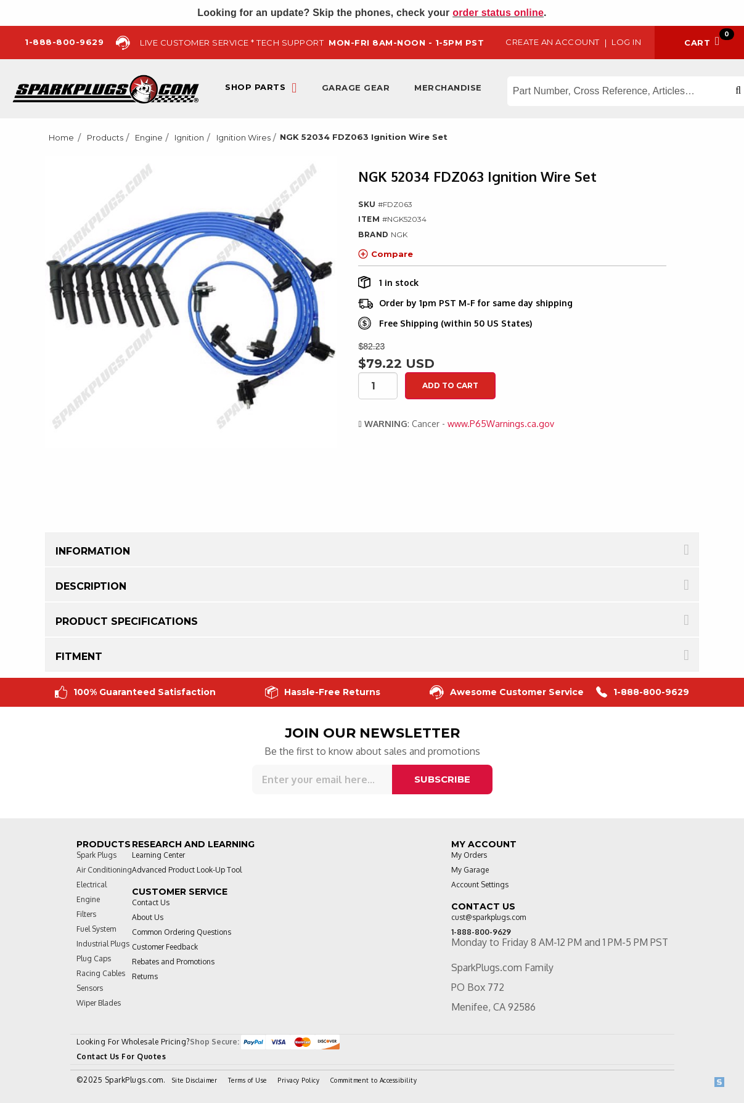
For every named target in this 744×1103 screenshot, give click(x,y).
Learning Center (158, 855)
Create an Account (552, 42)
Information (92, 551)
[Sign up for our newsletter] (322, 779)
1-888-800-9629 (642, 692)
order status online (498, 12)
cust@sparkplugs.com (488, 917)
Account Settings (480, 884)
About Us (147, 917)
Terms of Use (247, 1080)
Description (90, 586)
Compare (385, 254)
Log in (626, 42)
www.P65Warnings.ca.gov (501, 423)
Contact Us (151, 902)
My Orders (469, 855)
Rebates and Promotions (173, 961)
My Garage (470, 869)
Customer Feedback (165, 946)
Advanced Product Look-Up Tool (187, 869)
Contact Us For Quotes (121, 1056)
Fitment (78, 656)
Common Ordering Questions (181, 932)
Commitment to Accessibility (373, 1080)
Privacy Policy (298, 1080)
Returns (145, 976)
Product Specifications (126, 621)
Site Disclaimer (195, 1080)
